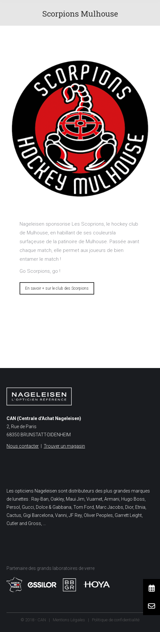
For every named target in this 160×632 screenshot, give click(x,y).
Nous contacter (23, 446)
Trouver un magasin (64, 446)
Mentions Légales (69, 619)
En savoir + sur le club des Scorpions (57, 288)
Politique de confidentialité (115, 619)
